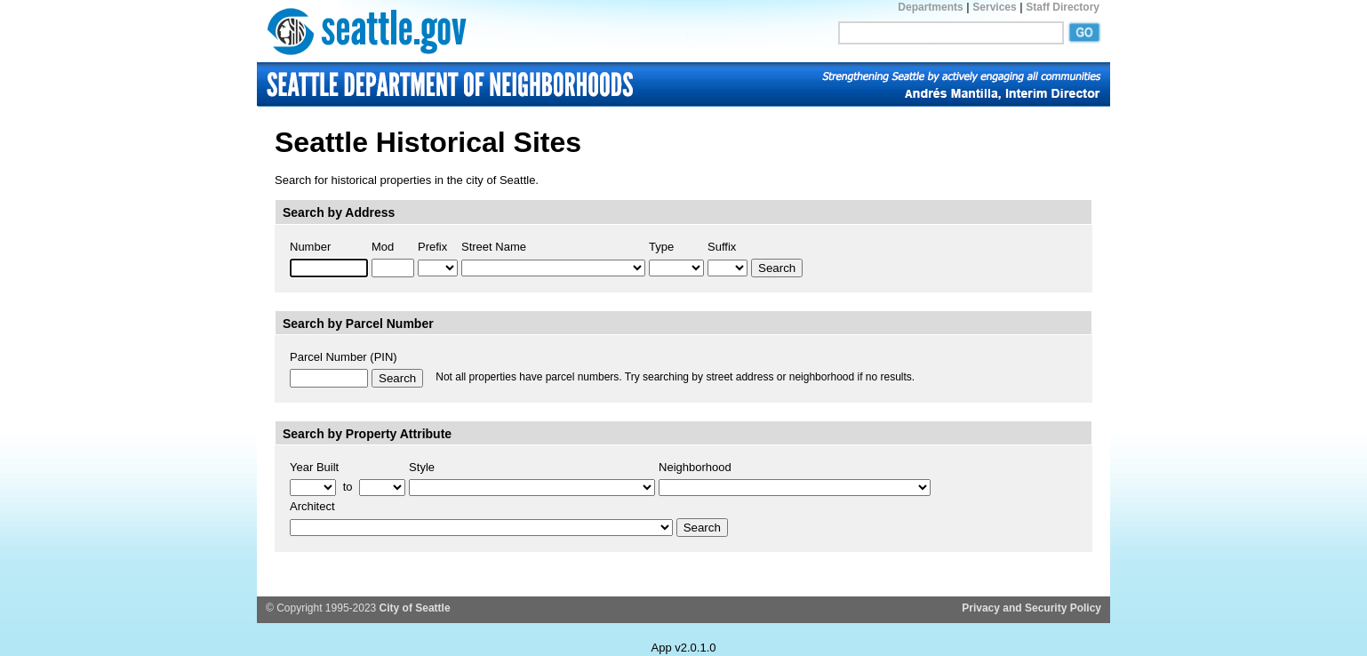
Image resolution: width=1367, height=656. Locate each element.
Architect (312, 506)
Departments (930, 7)
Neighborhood (695, 467)
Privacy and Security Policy (1031, 608)
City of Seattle (415, 608)
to (348, 486)
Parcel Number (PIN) (343, 357)
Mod (383, 246)
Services (994, 7)
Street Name (493, 246)
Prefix (432, 246)
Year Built (314, 467)
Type (661, 246)
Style (422, 467)
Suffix (721, 246)
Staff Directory (1062, 7)
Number (310, 246)
